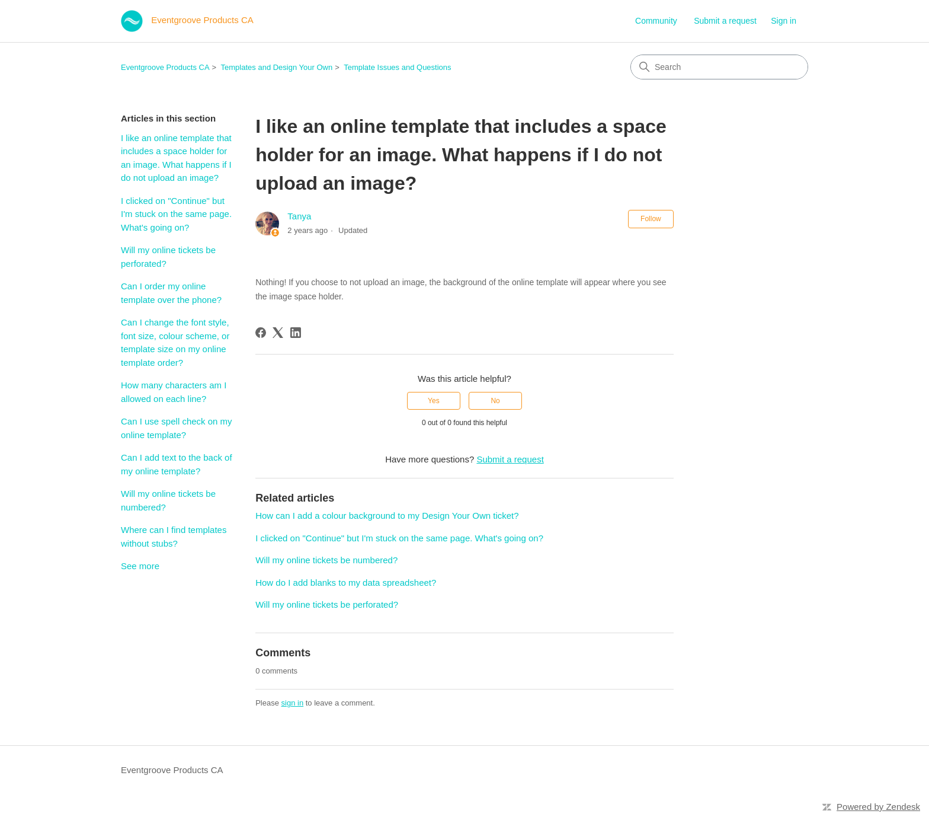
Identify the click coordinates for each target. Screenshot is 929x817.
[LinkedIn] (295, 332)
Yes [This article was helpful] (434, 401)
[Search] (719, 67)
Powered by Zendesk (878, 807)
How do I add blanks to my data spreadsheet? (345, 582)
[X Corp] (278, 332)
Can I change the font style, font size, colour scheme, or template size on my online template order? (175, 342)
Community (656, 20)
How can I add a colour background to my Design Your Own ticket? (386, 515)
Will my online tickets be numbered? (168, 500)
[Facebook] (260, 332)
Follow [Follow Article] (650, 219)
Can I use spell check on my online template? (176, 428)
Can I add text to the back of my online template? (176, 464)
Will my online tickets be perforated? (168, 257)
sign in (292, 702)
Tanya (299, 216)
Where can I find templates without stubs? (173, 536)
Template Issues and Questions (397, 67)
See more (140, 566)
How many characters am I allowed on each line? (173, 392)
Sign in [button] (783, 20)
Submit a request (725, 20)
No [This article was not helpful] (495, 401)
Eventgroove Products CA (165, 67)
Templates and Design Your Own (277, 67)
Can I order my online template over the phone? (171, 293)
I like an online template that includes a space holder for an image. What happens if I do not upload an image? (176, 158)
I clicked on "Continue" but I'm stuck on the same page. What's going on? (176, 214)
